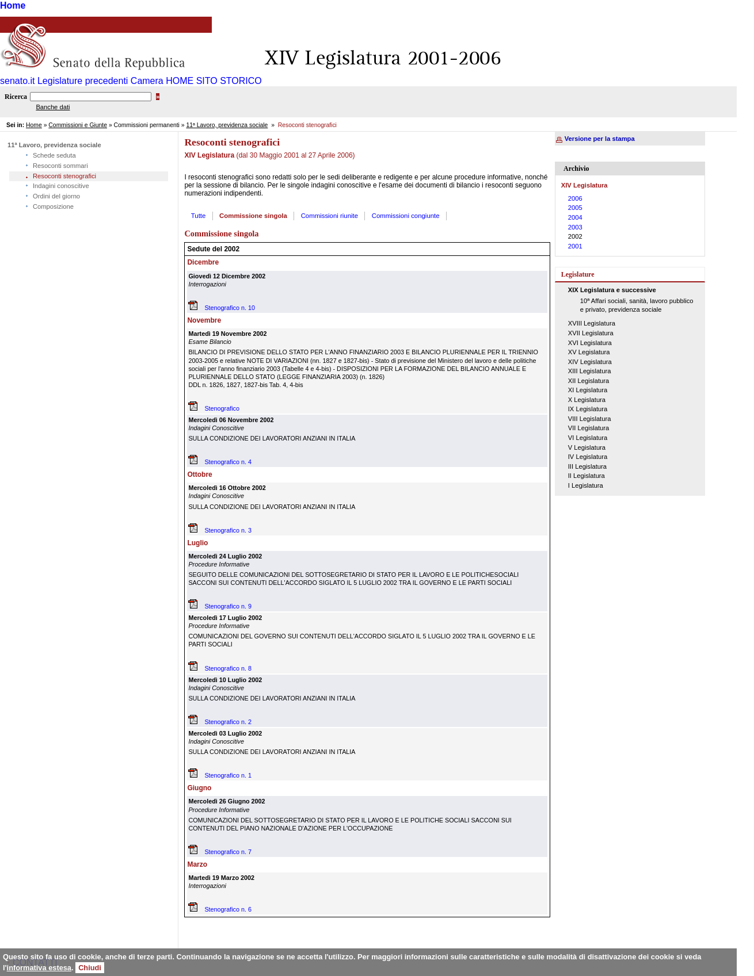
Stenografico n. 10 (229, 307)
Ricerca (16, 97)
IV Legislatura (587, 456)
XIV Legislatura (590, 361)
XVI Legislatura (590, 342)
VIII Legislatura (589, 418)
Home (12, 5)
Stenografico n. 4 (228, 461)
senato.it (17, 81)
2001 (575, 246)
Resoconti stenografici (64, 176)
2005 (575, 207)
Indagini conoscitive (61, 185)
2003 (575, 227)
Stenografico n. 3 (228, 530)
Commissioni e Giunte (77, 125)
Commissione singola (253, 215)
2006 (575, 198)
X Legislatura (587, 399)
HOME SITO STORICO (214, 81)
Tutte (198, 215)
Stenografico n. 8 (228, 668)
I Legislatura (585, 485)
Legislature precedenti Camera (100, 81)
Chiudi (89, 967)
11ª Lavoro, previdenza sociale (227, 125)
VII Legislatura (589, 427)
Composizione (53, 206)
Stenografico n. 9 (228, 606)
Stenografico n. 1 (228, 775)
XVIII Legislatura (591, 323)
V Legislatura (587, 447)
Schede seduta (54, 155)
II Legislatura (586, 475)
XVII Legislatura (591, 333)
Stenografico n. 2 (228, 721)
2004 (575, 217)
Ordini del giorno (56, 196)
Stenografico (221, 408)
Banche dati (53, 107)
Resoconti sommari (60, 165)
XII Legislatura (589, 380)
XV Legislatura (589, 352)
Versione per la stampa (600, 138)
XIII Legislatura (589, 371)
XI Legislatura (587, 389)
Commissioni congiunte (406, 215)
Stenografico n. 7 (228, 851)
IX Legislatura (587, 408)
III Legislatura (587, 466)
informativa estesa (39, 967)
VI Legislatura (587, 437)
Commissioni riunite (329, 215)
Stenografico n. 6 (228, 909)
